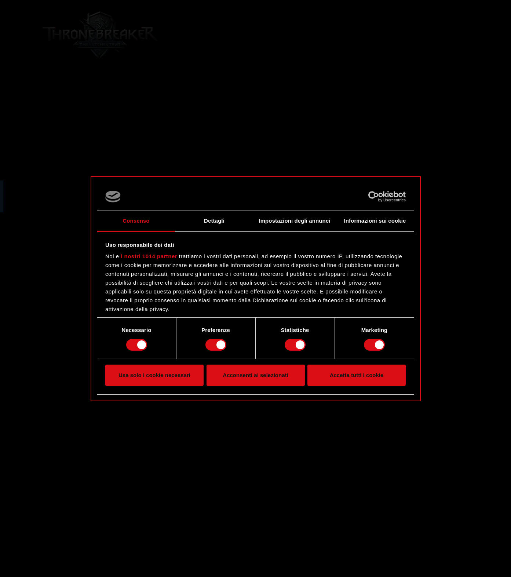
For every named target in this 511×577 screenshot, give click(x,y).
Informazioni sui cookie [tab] (375, 221)
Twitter (54, 182)
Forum (53, 167)
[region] (87, 288)
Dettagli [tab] (214, 221)
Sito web (57, 153)
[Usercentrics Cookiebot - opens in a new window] (374, 196)
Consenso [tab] (136, 221)
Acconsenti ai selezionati (255, 375)
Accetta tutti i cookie (357, 375)
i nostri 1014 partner (149, 256)
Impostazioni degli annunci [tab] (294, 221)
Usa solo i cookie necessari (154, 375)
